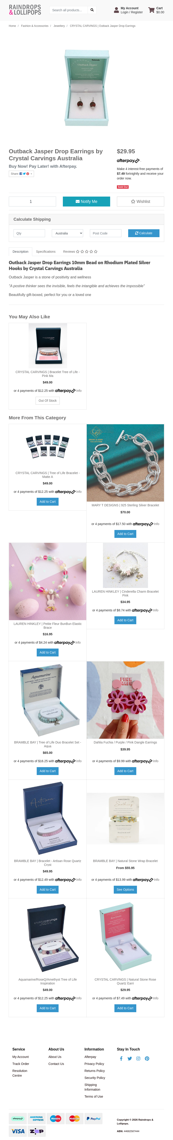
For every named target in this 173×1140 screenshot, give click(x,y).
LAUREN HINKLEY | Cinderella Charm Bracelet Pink (125, 593)
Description (20, 251)
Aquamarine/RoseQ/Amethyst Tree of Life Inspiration (47, 981)
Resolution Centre (19, 1073)
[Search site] (92, 10)
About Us (54, 1057)
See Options (125, 889)
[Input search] (68, 10)
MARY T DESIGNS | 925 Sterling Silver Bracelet (125, 505)
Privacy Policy (94, 1064)
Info (79, 390)
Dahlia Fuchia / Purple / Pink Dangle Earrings (125, 742)
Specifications (45, 251)
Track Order (20, 1064)
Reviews (80, 251)
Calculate (143, 233)
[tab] (20, 251)
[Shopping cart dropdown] (156, 10)
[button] (128, 10)
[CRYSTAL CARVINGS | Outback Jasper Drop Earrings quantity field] (32, 201)
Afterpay (90, 1057)
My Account (20, 1057)
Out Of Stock (48, 400)
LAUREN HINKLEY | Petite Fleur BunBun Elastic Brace (48, 625)
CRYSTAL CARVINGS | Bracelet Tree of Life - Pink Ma (48, 374)
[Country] (67, 233)
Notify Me (87, 201)
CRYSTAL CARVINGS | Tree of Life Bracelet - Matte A (48, 475)
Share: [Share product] (20, 173)
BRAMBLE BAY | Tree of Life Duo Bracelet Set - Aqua (47, 744)
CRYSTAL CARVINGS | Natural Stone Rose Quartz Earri (125, 981)
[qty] (29, 233)
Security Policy (94, 1078)
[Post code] (105, 233)
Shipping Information (92, 1087)
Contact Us (56, 1064)
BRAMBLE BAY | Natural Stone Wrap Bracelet (125, 861)
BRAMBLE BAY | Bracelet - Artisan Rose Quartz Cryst (47, 863)
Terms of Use (93, 1096)
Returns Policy (94, 1071)
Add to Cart (48, 501)
